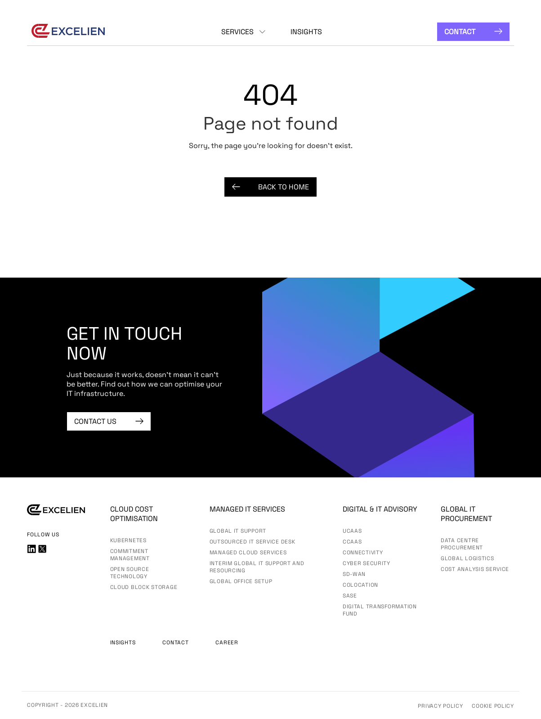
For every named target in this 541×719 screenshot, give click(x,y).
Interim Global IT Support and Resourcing (257, 567)
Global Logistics (467, 558)
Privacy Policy (440, 706)
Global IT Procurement (466, 513)
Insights (306, 31)
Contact (473, 31)
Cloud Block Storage (144, 587)
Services (237, 31)
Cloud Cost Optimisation (134, 513)
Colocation (360, 585)
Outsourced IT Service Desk (252, 541)
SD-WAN (354, 574)
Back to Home (270, 187)
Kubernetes (128, 540)
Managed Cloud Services (248, 552)
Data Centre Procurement (462, 544)
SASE (350, 595)
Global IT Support (238, 531)
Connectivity (363, 552)
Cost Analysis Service (475, 569)
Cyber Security (366, 563)
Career (226, 642)
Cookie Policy (493, 706)
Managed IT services (247, 509)
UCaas (352, 531)
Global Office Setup (241, 581)
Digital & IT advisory (380, 509)
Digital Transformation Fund (380, 610)
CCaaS (352, 541)
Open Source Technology (129, 573)
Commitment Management (130, 555)
